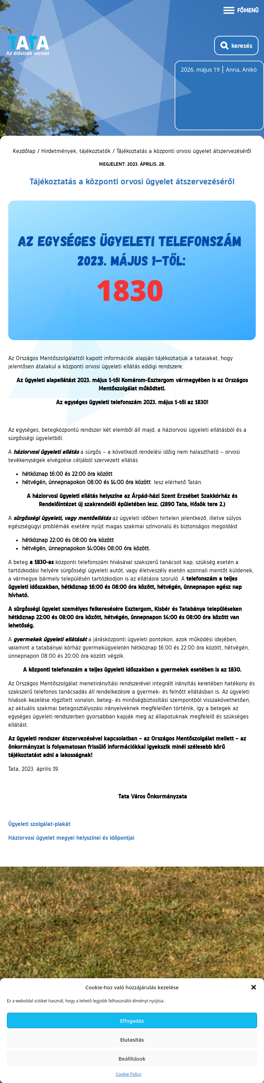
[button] (253, 987)
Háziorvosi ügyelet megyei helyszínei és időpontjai (71, 837)
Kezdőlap (25, 150)
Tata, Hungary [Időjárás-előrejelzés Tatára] (219, 99)
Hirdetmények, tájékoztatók (76, 150)
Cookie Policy (128, 1074)
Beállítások (132, 1058)
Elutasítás (132, 1039)
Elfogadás (132, 1020)
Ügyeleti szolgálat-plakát (39, 823)
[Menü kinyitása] (241, 9)
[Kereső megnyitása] (236, 45)
